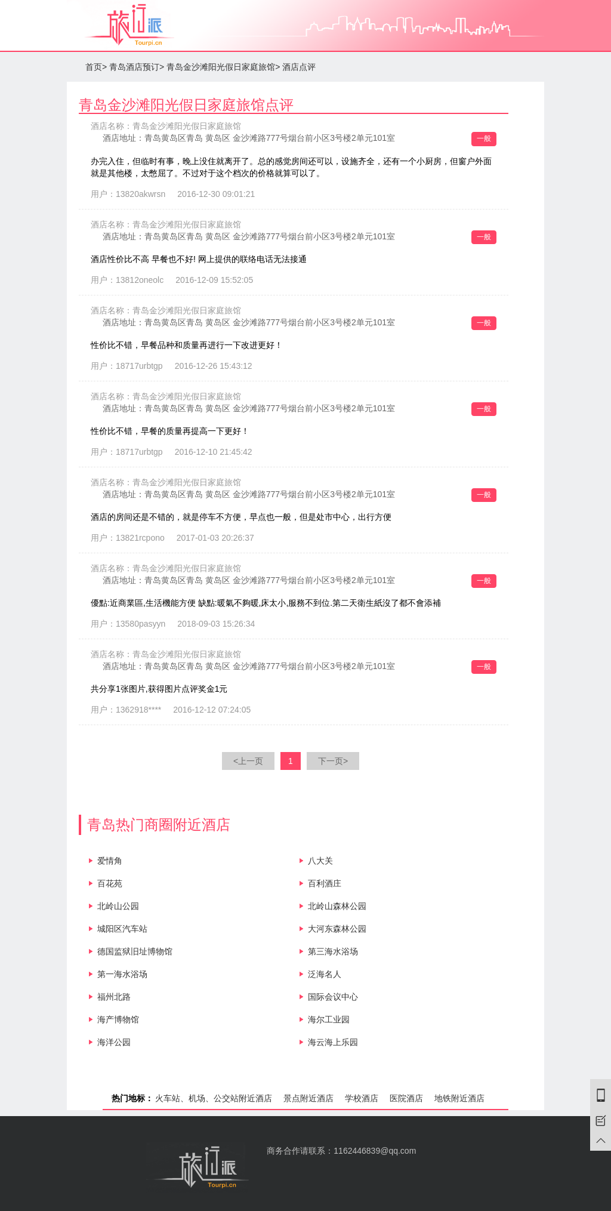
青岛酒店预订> (136, 67)
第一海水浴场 (122, 974)
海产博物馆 (118, 1019)
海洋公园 (114, 1042)
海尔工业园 (329, 1019)
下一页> (333, 761)
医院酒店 (406, 1098)
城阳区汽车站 (122, 928)
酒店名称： (166, 126)
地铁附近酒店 (459, 1098)
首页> (96, 67)
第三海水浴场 (333, 951)
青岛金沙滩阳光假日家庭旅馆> (223, 67)
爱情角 (109, 860)
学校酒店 (361, 1098)
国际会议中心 (333, 997)
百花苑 (109, 883)
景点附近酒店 (308, 1098)
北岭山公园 (118, 906)
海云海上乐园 (333, 1042)
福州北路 (114, 997)
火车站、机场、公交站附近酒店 (213, 1098)
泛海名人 (324, 974)
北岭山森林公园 (337, 906)
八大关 (320, 860)
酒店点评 (299, 67)
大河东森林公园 (337, 928)
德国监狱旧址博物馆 (134, 951)
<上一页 (248, 761)
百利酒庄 (324, 883)
